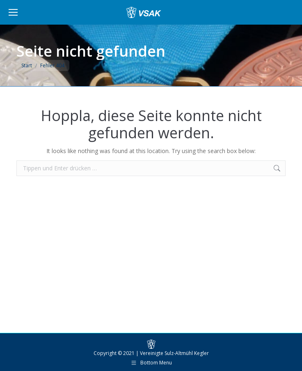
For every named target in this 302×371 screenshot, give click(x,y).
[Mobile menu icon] (13, 12)
